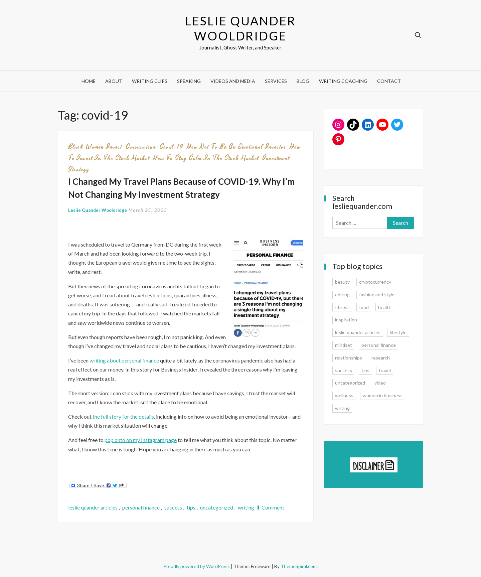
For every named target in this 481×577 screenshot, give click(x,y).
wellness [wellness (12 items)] (344, 395)
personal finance (141, 507)
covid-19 (171, 147)
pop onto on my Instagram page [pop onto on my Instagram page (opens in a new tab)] (141, 440)
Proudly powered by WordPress (197, 566)
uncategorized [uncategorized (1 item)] (350, 383)
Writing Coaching (343, 81)
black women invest (95, 147)
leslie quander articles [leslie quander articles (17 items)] (357, 332)
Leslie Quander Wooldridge (240, 28)
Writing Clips (149, 81)
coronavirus (141, 147)
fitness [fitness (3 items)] (342, 307)
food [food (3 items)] (364, 307)
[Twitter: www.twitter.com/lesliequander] (397, 125)
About (113, 81)
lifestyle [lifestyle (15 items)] (398, 332)
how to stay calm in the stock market (206, 158)
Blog (303, 81)
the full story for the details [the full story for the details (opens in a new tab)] (123, 416)
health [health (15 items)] (384, 307)
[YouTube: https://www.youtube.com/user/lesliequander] (382, 125)
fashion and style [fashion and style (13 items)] (376, 294)
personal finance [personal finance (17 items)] (378, 345)
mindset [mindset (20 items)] (343, 345)
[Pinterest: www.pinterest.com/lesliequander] (338, 139)
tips (191, 507)
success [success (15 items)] (343, 370)
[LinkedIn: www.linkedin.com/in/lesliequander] (368, 125)
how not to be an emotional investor (236, 147)
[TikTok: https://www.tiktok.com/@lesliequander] (353, 125)
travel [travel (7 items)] (385, 370)
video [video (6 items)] (380, 383)
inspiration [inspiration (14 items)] (346, 319)
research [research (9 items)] (380, 357)
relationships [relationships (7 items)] (348, 357)
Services (276, 81)
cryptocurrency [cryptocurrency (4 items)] (375, 282)
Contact (389, 81)
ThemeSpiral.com (299, 566)
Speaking (189, 81)
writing (246, 507)
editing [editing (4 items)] (342, 294)
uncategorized (216, 507)
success (173, 507)
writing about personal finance (124, 360)
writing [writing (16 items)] (342, 408)
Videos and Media (232, 81)
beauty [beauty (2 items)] (342, 282)
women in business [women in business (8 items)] (383, 395)
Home (89, 81)
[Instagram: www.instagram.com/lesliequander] (338, 125)
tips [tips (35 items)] (365, 370)
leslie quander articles (93, 507)
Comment (273, 507)
